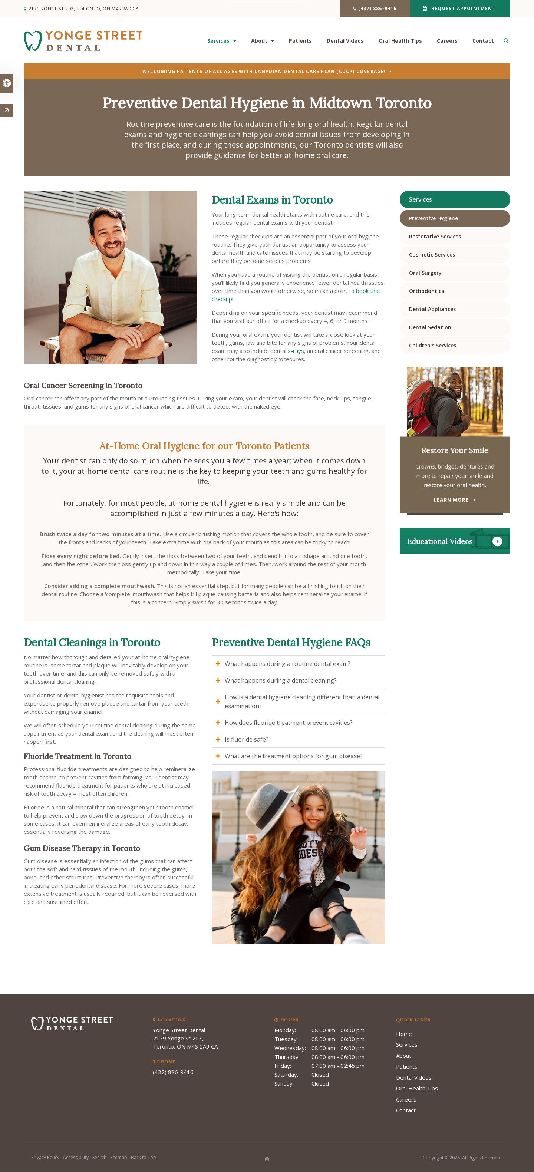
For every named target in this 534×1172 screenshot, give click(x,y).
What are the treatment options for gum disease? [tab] (294, 756)
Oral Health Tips (400, 40)
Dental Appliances (432, 309)
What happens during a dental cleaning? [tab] (281, 680)
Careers (447, 40)
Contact (483, 40)
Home (404, 1033)
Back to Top (143, 1157)
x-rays (296, 350)
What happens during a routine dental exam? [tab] (287, 664)
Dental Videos (345, 40)
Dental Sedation (430, 327)
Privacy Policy (45, 1157)
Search (99, 1157)
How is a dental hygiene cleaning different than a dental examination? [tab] (302, 701)
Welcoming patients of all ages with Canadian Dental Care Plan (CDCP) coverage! (264, 72)
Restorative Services (435, 236)
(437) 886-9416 (377, 8)
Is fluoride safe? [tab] (246, 739)
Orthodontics (426, 290)
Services (218, 40)
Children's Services (432, 345)
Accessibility (76, 1157)
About (259, 40)
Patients (300, 40)
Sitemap (118, 1157)
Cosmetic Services (432, 254)
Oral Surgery (425, 272)
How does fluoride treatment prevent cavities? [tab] (289, 723)
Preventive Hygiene (433, 218)
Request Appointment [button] (463, 8)
